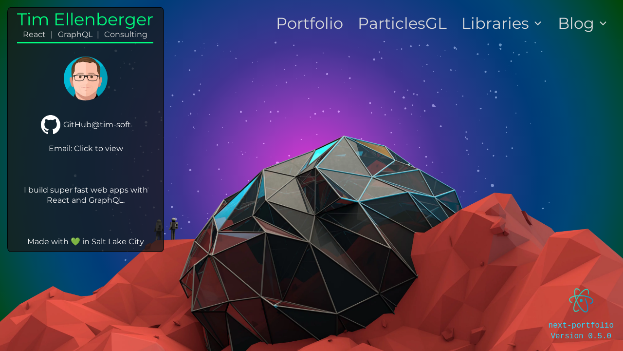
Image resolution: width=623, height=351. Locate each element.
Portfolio (309, 24)
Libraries (502, 24)
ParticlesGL (402, 24)
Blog (583, 24)
